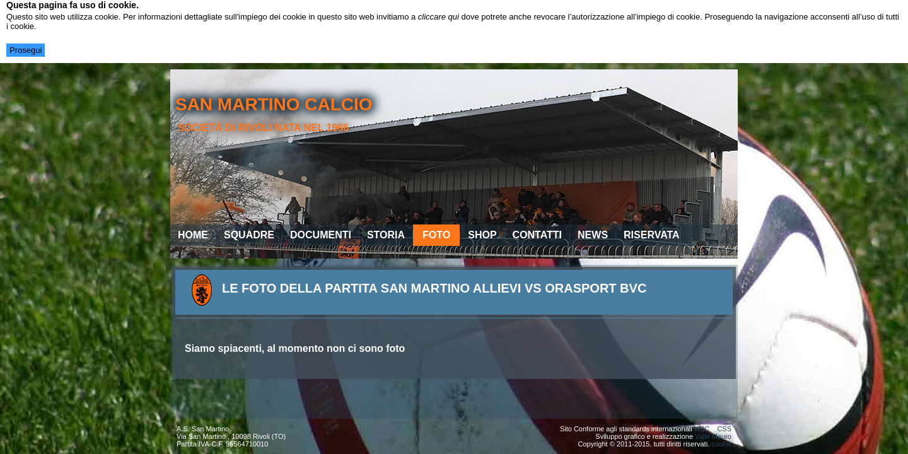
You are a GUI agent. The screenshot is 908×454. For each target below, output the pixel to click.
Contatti (537, 235)
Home (193, 235)
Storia (386, 235)
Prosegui (25, 50)
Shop (482, 235)
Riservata (652, 235)
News (593, 235)
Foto (436, 235)
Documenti (320, 235)
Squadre (249, 235)
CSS (724, 429)
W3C (701, 429)
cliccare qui (438, 16)
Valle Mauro (713, 436)
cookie (721, 444)
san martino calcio (274, 104)
